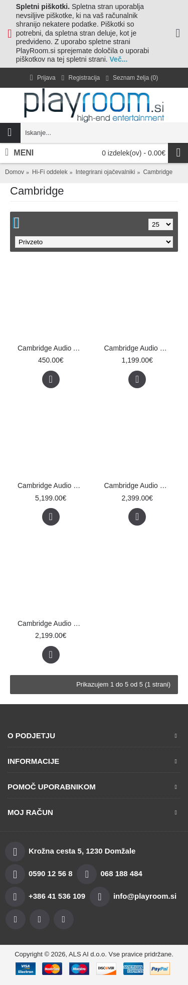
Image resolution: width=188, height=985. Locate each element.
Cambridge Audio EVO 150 (139, 485)
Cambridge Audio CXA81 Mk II (139, 348)
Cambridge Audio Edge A (53, 485)
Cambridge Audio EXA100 (53, 623)
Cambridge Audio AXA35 (53, 348)
